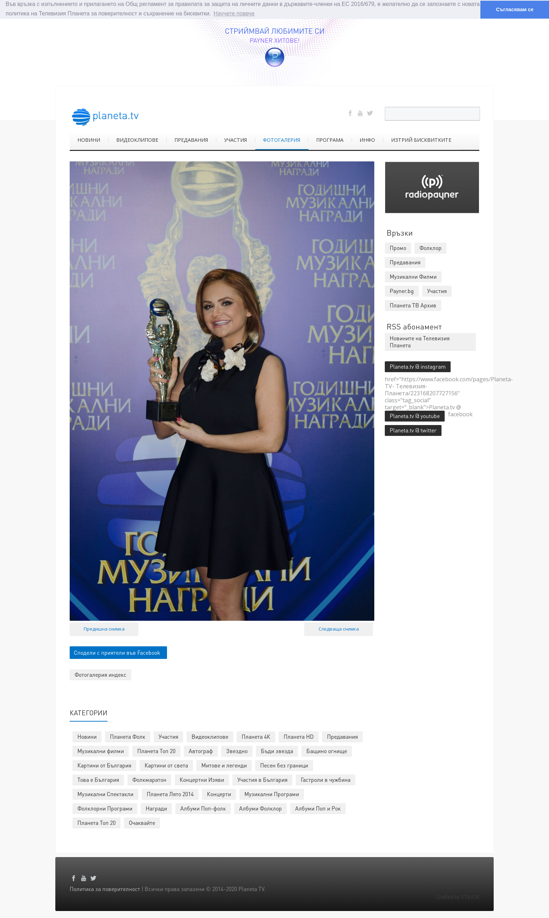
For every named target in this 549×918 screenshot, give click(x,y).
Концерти (219, 794)
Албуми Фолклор (260, 808)
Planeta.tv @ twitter (413, 429)
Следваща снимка (339, 629)
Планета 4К (256, 736)
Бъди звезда (277, 750)
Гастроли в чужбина (325, 779)
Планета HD (299, 736)
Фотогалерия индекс (100, 674)
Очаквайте (142, 822)
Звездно (237, 750)
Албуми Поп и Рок (318, 808)
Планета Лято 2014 (170, 794)
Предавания (342, 736)
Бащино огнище (326, 750)
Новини (87, 736)
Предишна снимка (104, 629)
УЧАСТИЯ (235, 139)
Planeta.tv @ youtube (415, 415)
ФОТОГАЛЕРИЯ (281, 139)
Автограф (201, 750)
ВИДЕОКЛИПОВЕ (137, 139)
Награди (156, 808)
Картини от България (104, 765)
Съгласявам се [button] (514, 9)
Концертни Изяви (202, 779)
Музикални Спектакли (105, 794)
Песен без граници (284, 765)
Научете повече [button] (234, 13)
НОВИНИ (88, 139)
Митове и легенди (224, 765)
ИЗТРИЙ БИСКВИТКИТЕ (421, 139)
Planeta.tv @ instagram (418, 366)
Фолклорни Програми (104, 808)
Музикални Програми (271, 794)
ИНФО (367, 139)
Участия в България (262, 779)
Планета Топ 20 (156, 750)
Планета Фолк (127, 736)
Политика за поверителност (105, 888)
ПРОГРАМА (329, 139)
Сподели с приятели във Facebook (117, 652)
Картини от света (166, 765)
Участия (168, 736)
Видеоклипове (210, 736)
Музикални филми (100, 750)
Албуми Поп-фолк (203, 808)
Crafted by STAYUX (457, 896)
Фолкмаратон (149, 779)
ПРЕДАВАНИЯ (191, 139)
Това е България (98, 779)
